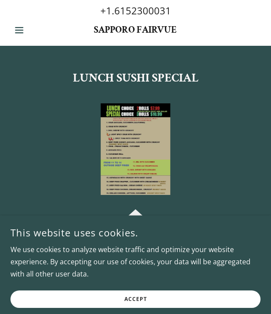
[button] (29, 30)
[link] (135, 30)
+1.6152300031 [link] (135, 10)
